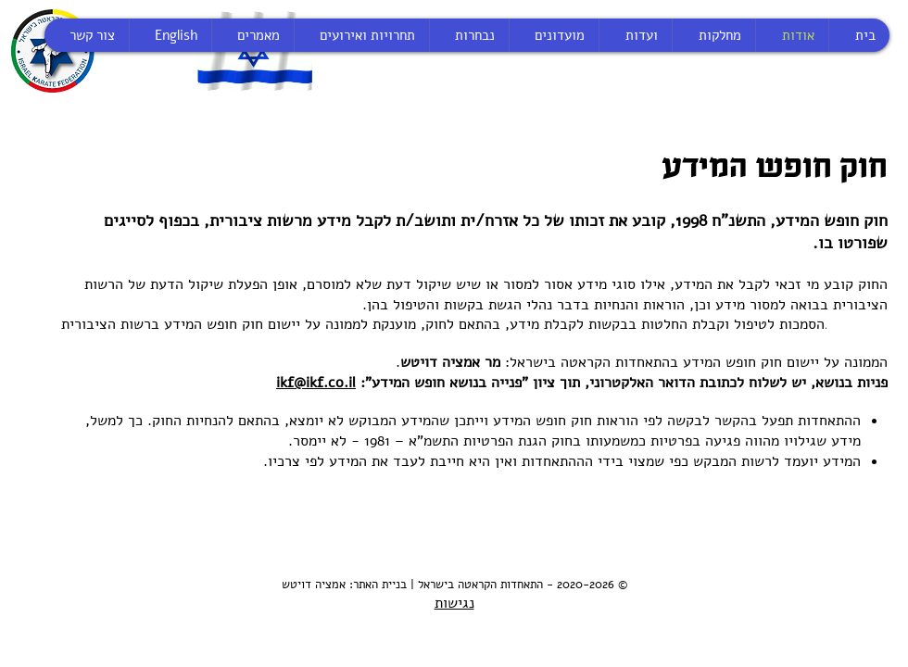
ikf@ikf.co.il (316, 382)
